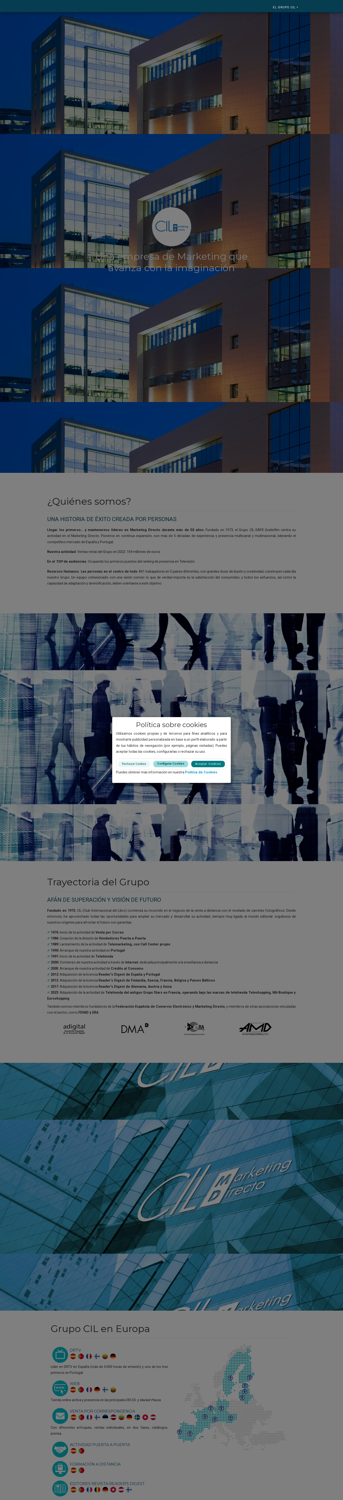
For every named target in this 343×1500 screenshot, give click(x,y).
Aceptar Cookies (208, 764)
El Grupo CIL (284, 7)
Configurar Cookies (170, 763)
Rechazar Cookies (134, 764)
